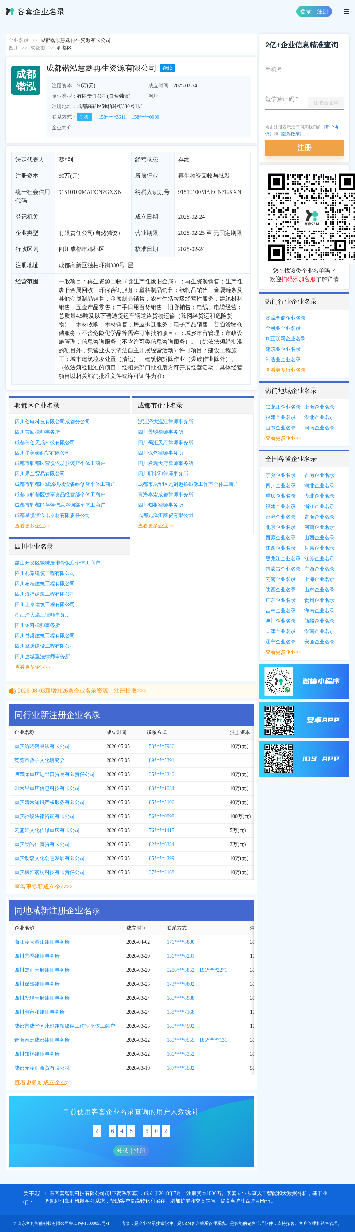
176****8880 (180, 942)
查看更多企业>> (33, 526)
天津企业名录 (281, 631)
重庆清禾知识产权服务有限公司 (49, 802)
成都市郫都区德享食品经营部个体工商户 (60, 494)
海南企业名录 (319, 610)
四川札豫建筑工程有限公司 (45, 573)
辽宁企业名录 (281, 642)
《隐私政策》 (291, 133)
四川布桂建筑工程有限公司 (45, 583)
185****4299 (160, 858)
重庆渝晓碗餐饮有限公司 (42, 746)
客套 (125, 1223)
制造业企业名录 (283, 359)
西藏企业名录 (281, 537)
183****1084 (160, 788)
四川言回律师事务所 (37, 432)
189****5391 (160, 760)
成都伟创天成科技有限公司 (45, 442)
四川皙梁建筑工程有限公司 (45, 635)
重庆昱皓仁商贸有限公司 (42, 844)
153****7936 (160, 746)
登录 (306, 11)
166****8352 (180, 1054)
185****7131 (213, 1040)
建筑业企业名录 (283, 349)
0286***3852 (180, 970)
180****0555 (180, 1040)
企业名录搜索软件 (156, 1223)
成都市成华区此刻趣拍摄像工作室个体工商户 (188, 484)
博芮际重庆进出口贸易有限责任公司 (54, 774)
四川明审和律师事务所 (163, 473)
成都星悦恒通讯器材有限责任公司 (52, 515)
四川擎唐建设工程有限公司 (45, 646)
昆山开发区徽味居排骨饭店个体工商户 (57, 563)
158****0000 (145, 117)
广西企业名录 (319, 569)
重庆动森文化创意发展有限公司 (49, 858)
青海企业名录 (319, 517)
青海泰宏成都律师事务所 (165, 494)
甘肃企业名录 (319, 548)
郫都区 (64, 48)
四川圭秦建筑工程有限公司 (45, 604)
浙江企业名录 (319, 506)
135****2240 (160, 774)
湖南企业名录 (319, 631)
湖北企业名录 (319, 417)
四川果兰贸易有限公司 (40, 473)
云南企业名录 (281, 579)
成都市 (37, 48)
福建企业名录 (281, 417)
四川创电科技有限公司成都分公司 (52, 421)
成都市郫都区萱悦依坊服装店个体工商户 (60, 463)
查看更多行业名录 (286, 370)
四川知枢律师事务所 (160, 505)
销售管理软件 (260, 1223)
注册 (322, 11)
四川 (14, 48)
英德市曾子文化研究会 (39, 760)
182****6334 (160, 844)
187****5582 (180, 1068)
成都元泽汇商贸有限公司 (165, 515)
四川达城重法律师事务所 (42, 656)
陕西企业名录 (281, 589)
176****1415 (160, 830)
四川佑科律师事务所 (37, 625)
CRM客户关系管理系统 (204, 1223)
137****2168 (160, 872)
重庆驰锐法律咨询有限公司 (44, 816)
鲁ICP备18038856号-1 (89, 1223)
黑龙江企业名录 (283, 407)
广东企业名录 (281, 600)
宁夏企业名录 (281, 475)
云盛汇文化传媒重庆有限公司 (47, 830)
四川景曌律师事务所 (160, 432)
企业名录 (19, 40)
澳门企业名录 (281, 621)
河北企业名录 (319, 485)
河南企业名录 (319, 428)
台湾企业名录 (281, 517)
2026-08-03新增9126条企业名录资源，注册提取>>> (82, 695)
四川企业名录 (281, 485)
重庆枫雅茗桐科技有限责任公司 (49, 872)
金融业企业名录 (283, 328)
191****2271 (213, 970)
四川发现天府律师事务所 (165, 463)
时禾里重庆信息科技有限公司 (47, 788)
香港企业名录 (319, 475)
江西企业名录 (281, 548)
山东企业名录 (281, 428)
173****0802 (180, 984)
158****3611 (112, 117)
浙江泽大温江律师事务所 (165, 421)
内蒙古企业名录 (283, 569)
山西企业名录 (319, 537)
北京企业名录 (281, 527)
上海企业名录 (319, 407)
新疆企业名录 (319, 621)
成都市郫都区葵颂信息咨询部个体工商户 (60, 505)
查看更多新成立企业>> (43, 887)
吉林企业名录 (281, 610)
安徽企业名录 (319, 642)
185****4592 (180, 1026)
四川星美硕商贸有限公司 (42, 453)
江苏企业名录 (319, 558)
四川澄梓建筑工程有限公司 (45, 594)
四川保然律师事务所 (160, 453)
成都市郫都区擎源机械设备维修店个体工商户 (65, 484)
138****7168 (180, 1012)
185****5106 (160, 802)
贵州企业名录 (319, 600)
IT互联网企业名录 (285, 338)
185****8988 (180, 998)
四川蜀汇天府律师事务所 (165, 442)
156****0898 (160, 816)
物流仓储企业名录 (286, 318)
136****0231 (180, 956)
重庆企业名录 (281, 496)
